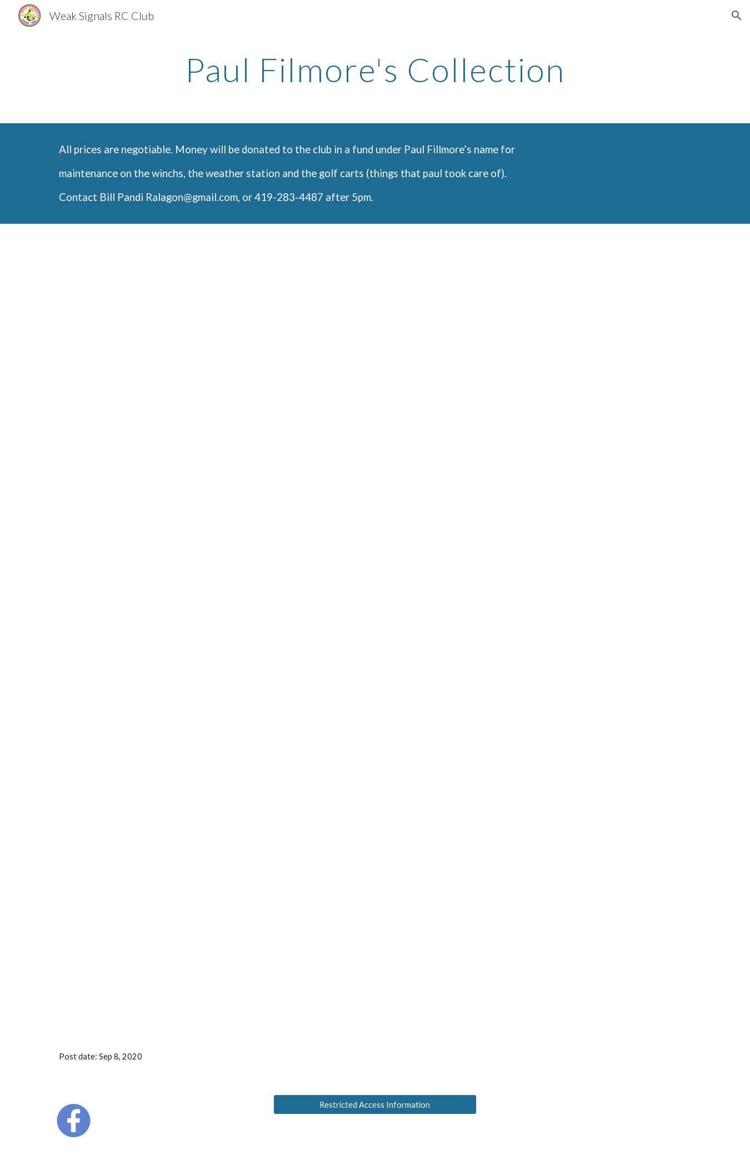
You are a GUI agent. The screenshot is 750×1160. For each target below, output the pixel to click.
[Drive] (375, 627)
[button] (736, 15)
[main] (375, 69)
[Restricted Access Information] (375, 1104)
